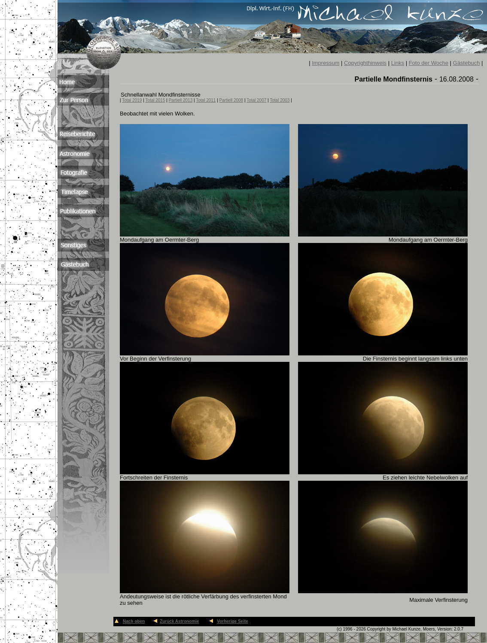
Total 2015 (155, 100)
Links (397, 63)
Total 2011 (206, 100)
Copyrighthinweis (365, 63)
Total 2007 (256, 100)
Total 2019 (132, 100)
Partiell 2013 (181, 100)
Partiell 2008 (231, 100)
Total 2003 (279, 100)
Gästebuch (466, 63)
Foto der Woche (428, 63)
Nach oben (134, 621)
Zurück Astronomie (179, 621)
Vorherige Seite (232, 621)
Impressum (325, 63)
